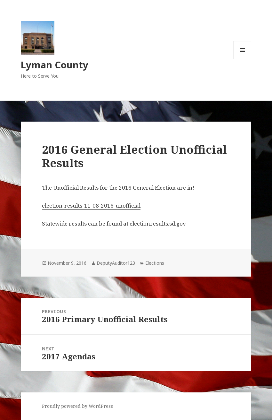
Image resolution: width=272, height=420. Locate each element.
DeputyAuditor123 (116, 263)
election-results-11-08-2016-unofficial (91, 205)
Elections (154, 263)
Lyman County (54, 64)
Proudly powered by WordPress (77, 406)
